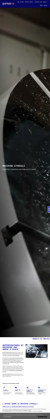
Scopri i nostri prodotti (8, 178)
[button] (46, 414)
